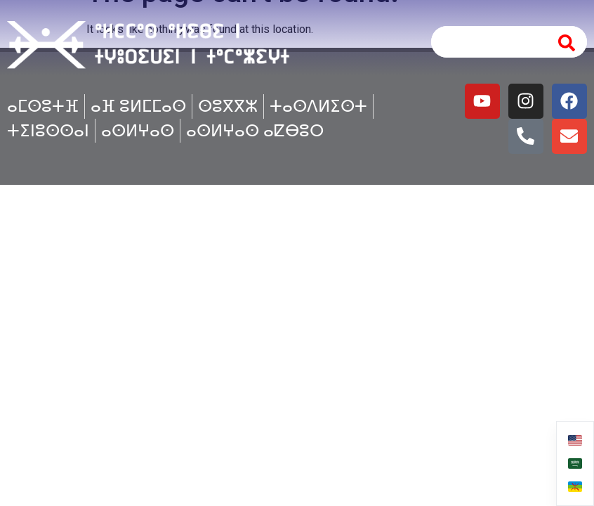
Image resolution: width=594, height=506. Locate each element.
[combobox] (486, 42)
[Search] (567, 42)
